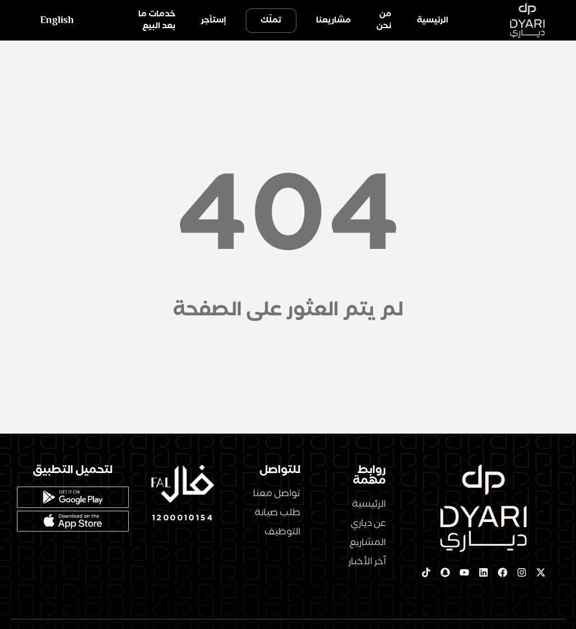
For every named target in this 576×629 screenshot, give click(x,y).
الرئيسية (432, 20)
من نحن (384, 20)
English (57, 20)
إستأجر (213, 20)
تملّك (271, 20)
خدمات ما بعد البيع (157, 20)
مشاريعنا (333, 20)
